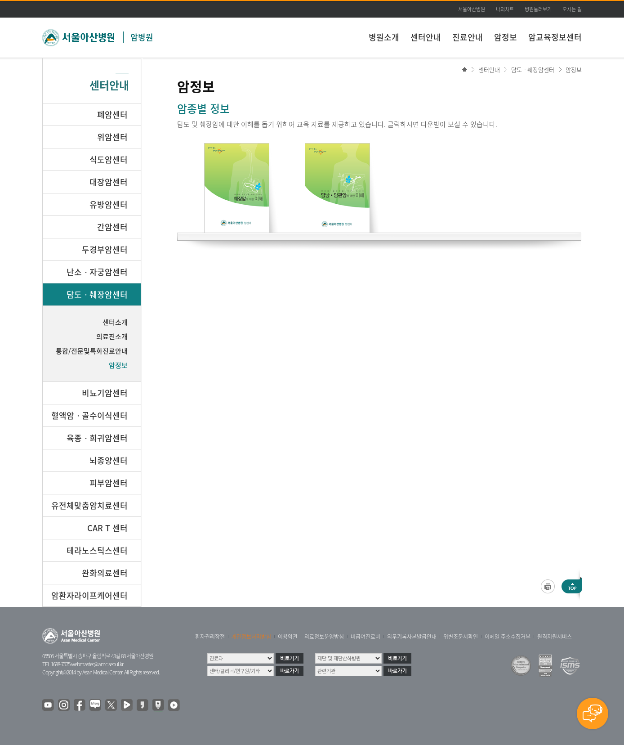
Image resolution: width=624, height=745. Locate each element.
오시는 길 (572, 9)
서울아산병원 (471, 9)
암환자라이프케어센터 (89, 595)
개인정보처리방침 (251, 637)
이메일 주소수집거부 (507, 637)
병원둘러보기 (538, 9)
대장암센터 (108, 182)
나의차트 (505, 9)
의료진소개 (112, 336)
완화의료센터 (105, 573)
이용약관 (288, 637)
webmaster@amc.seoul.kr (97, 664)
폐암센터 (112, 114)
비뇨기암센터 (105, 393)
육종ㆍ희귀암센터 (97, 438)
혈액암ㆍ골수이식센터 (89, 415)
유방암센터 (108, 204)
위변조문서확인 (460, 637)
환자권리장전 (210, 637)
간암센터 (112, 227)
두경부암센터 (105, 249)
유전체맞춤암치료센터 (89, 505)
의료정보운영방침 (324, 637)
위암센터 (112, 137)
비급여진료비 (365, 637)
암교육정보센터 (555, 37)
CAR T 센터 (107, 528)
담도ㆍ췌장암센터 (532, 69)
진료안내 (467, 37)
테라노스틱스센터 (97, 550)
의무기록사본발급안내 (412, 637)
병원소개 (384, 37)
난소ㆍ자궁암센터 (97, 272)
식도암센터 (108, 159)
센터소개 (115, 322)
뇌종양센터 (108, 460)
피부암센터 (108, 483)
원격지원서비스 (554, 637)
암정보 (505, 37)
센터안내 (425, 37)
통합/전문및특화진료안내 (92, 351)
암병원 (141, 37)
